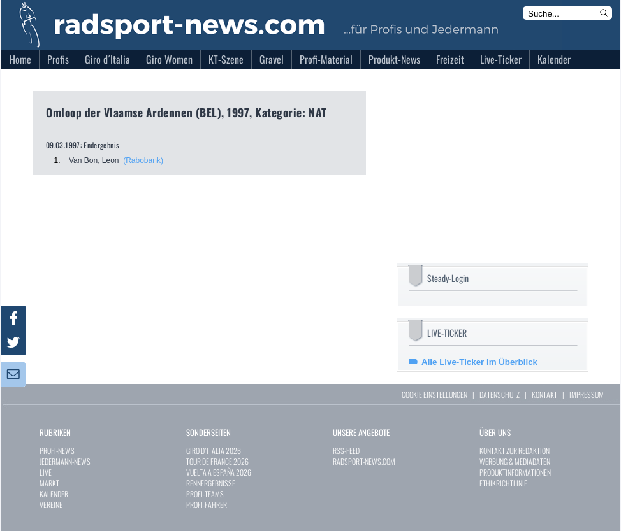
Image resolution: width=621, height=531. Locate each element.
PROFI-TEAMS (205, 493)
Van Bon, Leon (94, 160)
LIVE (46, 472)
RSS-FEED (346, 450)
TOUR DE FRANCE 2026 (217, 461)
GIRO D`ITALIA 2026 (213, 450)
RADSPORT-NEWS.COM (364, 461)
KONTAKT (544, 394)
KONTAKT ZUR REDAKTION (514, 450)
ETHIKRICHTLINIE (503, 483)
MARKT (49, 483)
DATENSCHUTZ (499, 394)
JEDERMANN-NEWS (65, 461)
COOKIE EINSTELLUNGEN (434, 394)
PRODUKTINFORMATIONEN (515, 472)
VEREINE (51, 504)
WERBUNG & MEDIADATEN (514, 461)
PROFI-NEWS (57, 450)
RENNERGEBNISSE (210, 483)
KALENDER (54, 493)
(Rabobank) (143, 160)
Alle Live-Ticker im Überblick (479, 362)
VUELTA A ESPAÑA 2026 (218, 472)
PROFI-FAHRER (206, 504)
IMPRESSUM (586, 394)
